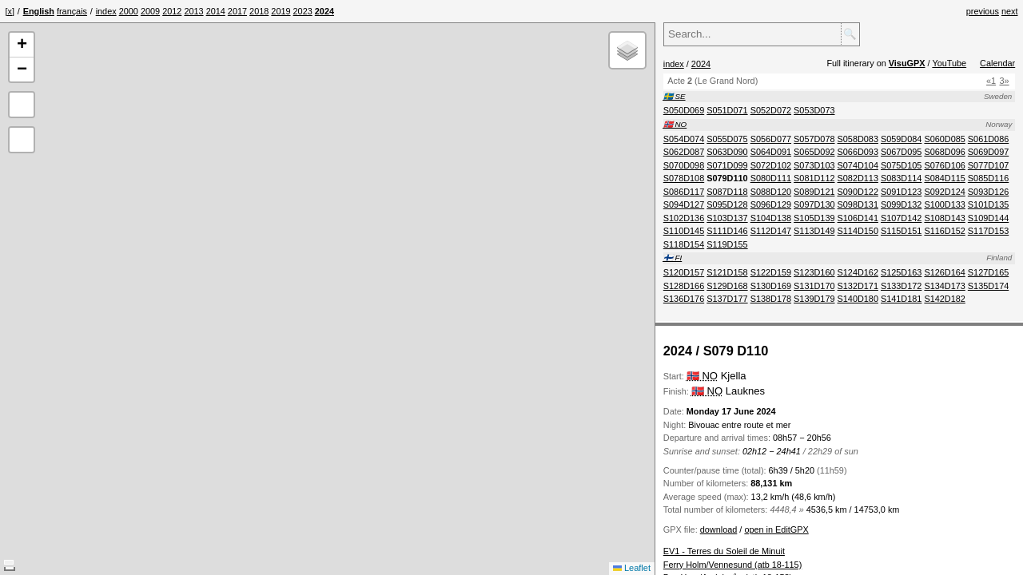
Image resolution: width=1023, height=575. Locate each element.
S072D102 (770, 165)
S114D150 (858, 231)
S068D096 (944, 152)
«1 (991, 80)
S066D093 (858, 152)
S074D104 (858, 165)
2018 (259, 11)
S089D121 (814, 191)
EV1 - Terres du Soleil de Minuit (724, 551)
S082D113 (858, 178)
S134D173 (944, 286)
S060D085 (944, 139)
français (72, 11)
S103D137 (727, 218)
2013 (193, 11)
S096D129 (770, 204)
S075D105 (901, 165)
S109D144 (988, 218)
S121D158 (727, 272)
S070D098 (683, 165)
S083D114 (901, 178)
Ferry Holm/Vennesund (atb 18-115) (732, 564)
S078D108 (683, 178)
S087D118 (727, 191)
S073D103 (814, 165)
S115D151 (901, 231)
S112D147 (770, 231)
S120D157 (683, 272)
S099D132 (901, 204)
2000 (128, 11)
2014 (215, 11)
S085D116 (988, 178)
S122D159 (770, 272)
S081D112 (814, 178)
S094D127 (683, 204)
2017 (237, 11)
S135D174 (988, 286)
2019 (280, 11)
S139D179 (814, 298)
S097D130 (814, 204)
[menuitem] (106, 11)
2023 (302, 11)
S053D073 (814, 110)
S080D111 (770, 178)
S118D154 (683, 244)
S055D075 (727, 139)
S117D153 (988, 231)
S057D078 (814, 139)
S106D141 (858, 218)
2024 (701, 64)
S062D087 (683, 152)
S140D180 (858, 298)
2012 (171, 11)
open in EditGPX (776, 529)
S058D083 (858, 139)
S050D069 (683, 110)
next (1009, 11)
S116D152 (944, 231)
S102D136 (683, 218)
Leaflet (632, 568)
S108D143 (944, 218)
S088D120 (770, 191)
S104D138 (770, 218)
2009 (150, 11)
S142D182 (944, 298)
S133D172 (901, 286)
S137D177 (727, 298)
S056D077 (770, 139)
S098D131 (858, 204)
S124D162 (858, 272)
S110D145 (683, 231)
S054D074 (683, 139)
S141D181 (901, 298)
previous (982, 11)
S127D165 (988, 272)
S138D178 (770, 298)
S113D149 (814, 231)
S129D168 (727, 286)
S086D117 (683, 191)
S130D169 (770, 286)
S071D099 (727, 165)
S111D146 (727, 231)
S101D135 (988, 204)
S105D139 (814, 218)
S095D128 (727, 204)
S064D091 (770, 152)
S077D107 (988, 165)
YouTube (949, 63)
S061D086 (988, 139)
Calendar (997, 63)
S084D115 (944, 178)
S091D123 (901, 191)
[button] (22, 45)
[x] (10, 11)
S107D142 (901, 218)
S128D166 (683, 286)
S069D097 (988, 152)
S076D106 (944, 165)
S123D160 (814, 272)
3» (1004, 80)
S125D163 (901, 272)
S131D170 (814, 286)
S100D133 (944, 204)
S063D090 (727, 152)
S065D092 (814, 152)
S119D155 (727, 244)
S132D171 (858, 286)
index (106, 11)
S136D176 (683, 298)
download (719, 529)
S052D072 (770, 110)
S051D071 (727, 110)
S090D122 (858, 191)
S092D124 (944, 191)
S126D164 (944, 272)
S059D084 (901, 139)
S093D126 (988, 191)
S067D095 (901, 152)
